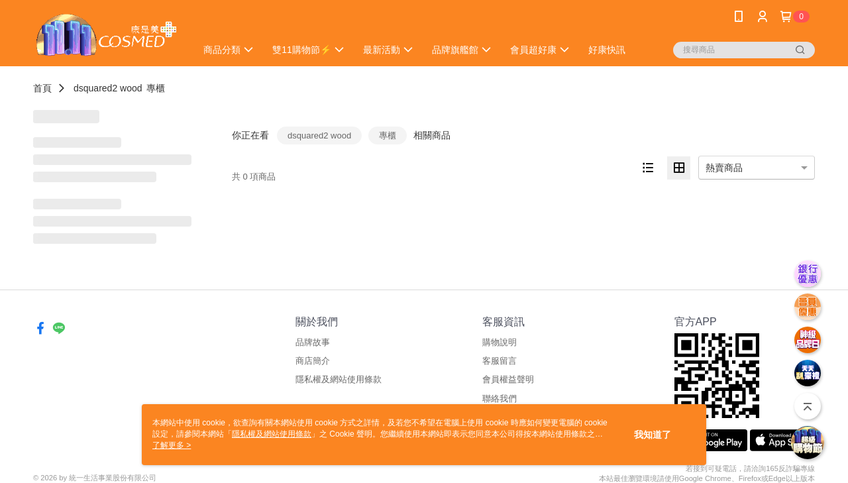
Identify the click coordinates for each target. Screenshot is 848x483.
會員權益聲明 (508, 379)
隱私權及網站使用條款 (338, 379)
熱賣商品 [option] (724, 167)
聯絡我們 (499, 398)
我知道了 (652, 434)
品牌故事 (312, 342)
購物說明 (499, 342)
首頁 (42, 88)
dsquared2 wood (108, 88)
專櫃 (155, 88)
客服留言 (499, 361)
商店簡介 (312, 361)
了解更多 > (171, 445)
